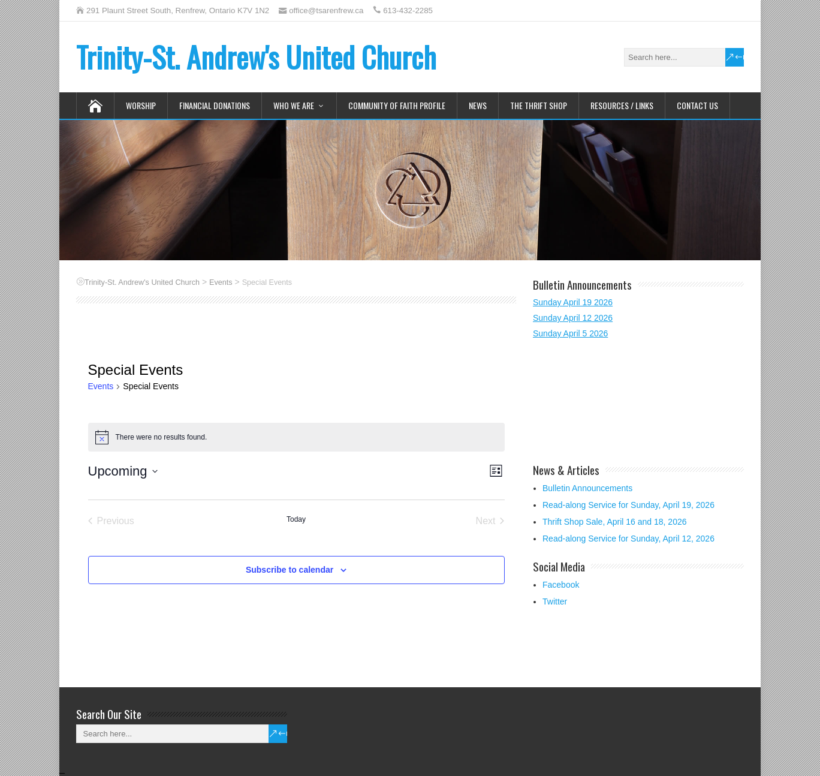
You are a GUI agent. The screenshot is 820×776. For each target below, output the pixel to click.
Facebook (560, 584)
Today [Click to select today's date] (296, 519)
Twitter (554, 601)
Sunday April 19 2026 (573, 302)
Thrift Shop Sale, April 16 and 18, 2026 (614, 522)
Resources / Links (621, 105)
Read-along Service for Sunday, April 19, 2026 (628, 505)
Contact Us (697, 105)
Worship (141, 105)
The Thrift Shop (538, 105)
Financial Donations (214, 105)
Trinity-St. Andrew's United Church (256, 56)
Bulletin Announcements (587, 488)
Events (101, 386)
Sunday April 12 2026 (573, 318)
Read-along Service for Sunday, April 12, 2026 (628, 538)
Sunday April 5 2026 (570, 333)
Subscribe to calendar (289, 570)
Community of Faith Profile (396, 105)
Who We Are (293, 105)
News (478, 105)
